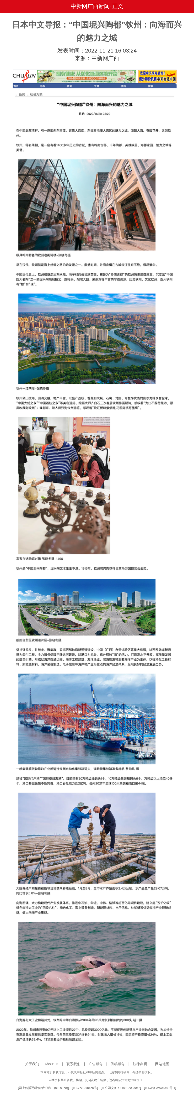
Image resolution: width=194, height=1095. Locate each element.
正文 (117, 6)
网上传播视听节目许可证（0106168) (43, 1088)
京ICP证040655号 (85, 1088)
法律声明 (140, 1064)
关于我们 (32, 1064)
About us (51, 1064)
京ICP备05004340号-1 (160, 1088)
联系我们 (73, 1064)
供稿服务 (118, 1064)
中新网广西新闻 (90, 6)
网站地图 (162, 1064)
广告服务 (96, 1064)
